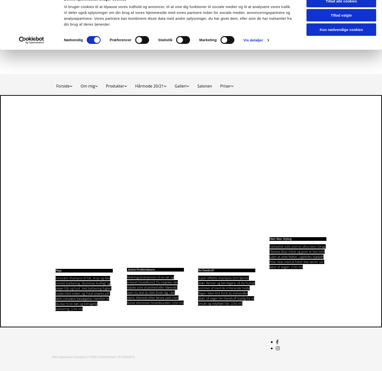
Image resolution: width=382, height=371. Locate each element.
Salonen (204, 86)
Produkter (115, 86)
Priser (225, 86)
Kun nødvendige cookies (341, 41)
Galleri (180, 86)
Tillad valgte (341, 26)
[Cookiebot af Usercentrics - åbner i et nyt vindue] (31, 51)
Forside (63, 86)
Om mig (88, 86)
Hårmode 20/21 (149, 86)
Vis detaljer (253, 51)
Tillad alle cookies (341, 12)
